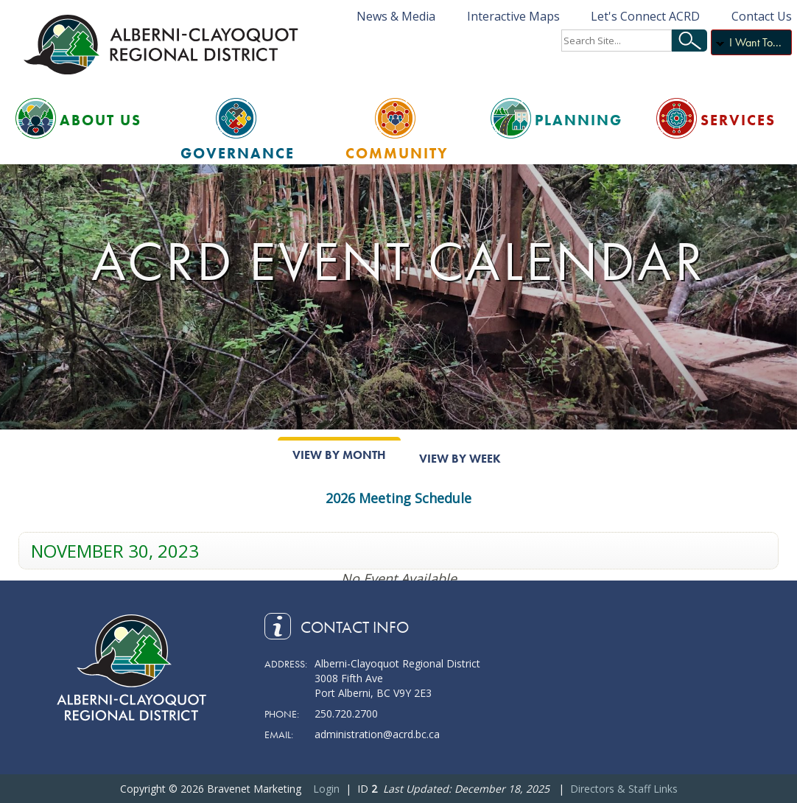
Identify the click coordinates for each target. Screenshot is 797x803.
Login (326, 789)
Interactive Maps (513, 16)
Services (738, 120)
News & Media (396, 16)
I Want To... (755, 42)
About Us (100, 120)
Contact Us (761, 16)
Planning (578, 120)
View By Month (339, 455)
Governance (237, 153)
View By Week (460, 458)
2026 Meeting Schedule (398, 498)
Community (397, 153)
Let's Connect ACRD (645, 16)
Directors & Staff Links (624, 789)
